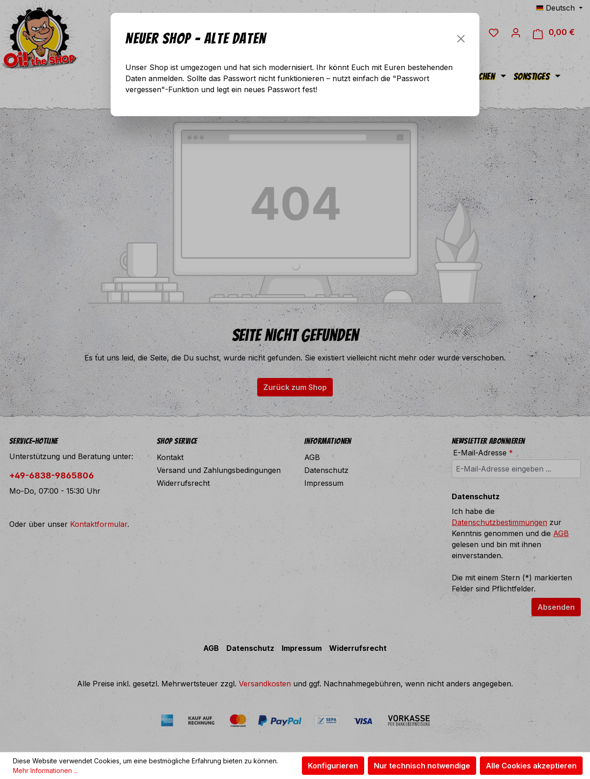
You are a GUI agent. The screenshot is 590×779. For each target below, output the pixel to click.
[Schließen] (461, 38)
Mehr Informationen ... (45, 770)
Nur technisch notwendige (422, 765)
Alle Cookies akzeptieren (531, 765)
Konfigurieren (333, 765)
